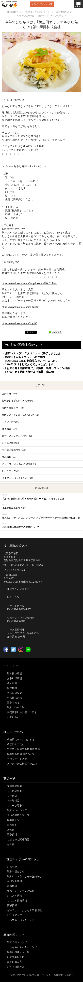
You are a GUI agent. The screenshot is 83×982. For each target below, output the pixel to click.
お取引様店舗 (14, 678)
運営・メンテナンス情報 (14, 436)
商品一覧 (9, 778)
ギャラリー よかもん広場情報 (17, 464)
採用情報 (12, 688)
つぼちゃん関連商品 (18, 839)
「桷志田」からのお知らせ (21, 859)
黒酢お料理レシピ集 (18, 952)
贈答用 (11, 829)
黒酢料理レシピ (13, 935)
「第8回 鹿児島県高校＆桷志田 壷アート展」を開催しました (33, 498)
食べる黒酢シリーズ (18, 815)
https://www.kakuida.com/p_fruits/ (20, 307)
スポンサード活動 (17, 759)
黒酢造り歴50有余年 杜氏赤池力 (24, 749)
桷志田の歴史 (14, 693)
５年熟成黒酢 (14, 791)
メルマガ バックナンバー (16, 478)
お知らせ (6, 393)
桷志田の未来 (14, 697)
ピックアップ (9, 471)
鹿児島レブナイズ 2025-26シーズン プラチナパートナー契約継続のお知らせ (41, 518)
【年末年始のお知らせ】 (14, 508)
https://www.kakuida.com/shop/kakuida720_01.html (29, 283)
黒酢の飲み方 (14, 961)
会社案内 (12, 683)
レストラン (13, 597)
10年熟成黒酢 (14, 786)
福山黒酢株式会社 (15, 545)
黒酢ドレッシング (17, 810)
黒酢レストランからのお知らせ (18, 415)
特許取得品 (13, 800)
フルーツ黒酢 (14, 805)
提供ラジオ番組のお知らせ (16, 400)
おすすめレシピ (15, 957)
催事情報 (6, 429)
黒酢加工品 (13, 820)
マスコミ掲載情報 (11, 450)
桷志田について (13, 732)
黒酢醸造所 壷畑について (21, 754)
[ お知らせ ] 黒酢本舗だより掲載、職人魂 (29, 371)
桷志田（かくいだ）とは (20, 739)
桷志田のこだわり (17, 744)
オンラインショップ (42, 4)
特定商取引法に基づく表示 (22, 712)
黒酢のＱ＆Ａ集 (15, 707)
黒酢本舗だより (10, 408)
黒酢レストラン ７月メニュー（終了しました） (33, 353)
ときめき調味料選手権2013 (22, 763)
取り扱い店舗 (14, 673)
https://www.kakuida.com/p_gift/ (19, 323)
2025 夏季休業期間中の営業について (20, 527)
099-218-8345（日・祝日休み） (27, 565)
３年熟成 (12, 796)
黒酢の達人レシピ (17, 942)
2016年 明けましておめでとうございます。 (30, 364)
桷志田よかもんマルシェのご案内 (25, 357)
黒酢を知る (13, 702)
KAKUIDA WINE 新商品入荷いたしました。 (31, 360)
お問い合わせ (14, 717)
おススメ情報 (9, 443)
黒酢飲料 (12, 834)
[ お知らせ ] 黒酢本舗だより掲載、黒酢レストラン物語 (37, 368)
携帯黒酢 (12, 825)
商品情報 (6, 457)
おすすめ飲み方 (15, 966)
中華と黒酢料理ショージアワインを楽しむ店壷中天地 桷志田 (23, 633)
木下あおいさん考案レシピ (22, 947)
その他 (11, 844)
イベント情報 (9, 422)
